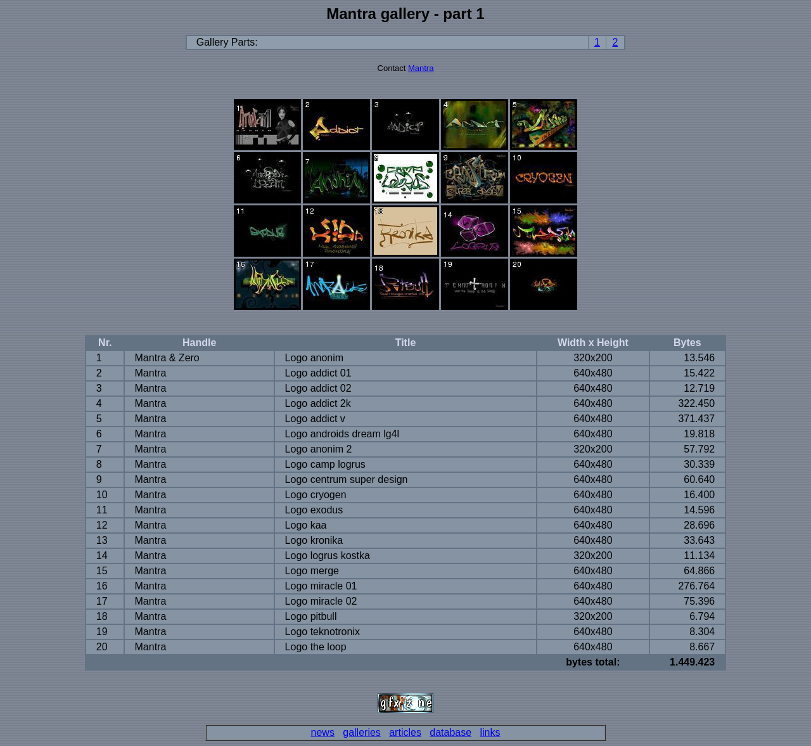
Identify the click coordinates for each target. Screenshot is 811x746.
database (450, 732)
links (490, 732)
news (323, 732)
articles (405, 732)
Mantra (420, 68)
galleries (362, 732)
